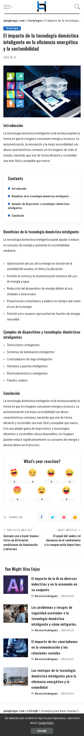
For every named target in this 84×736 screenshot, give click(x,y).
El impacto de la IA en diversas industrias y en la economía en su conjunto (54, 584)
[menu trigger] (9, 7)
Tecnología (12, 28)
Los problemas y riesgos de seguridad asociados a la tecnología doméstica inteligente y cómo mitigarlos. (54, 615)
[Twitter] (52, 517)
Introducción (19, 188)
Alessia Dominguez (46, 596)
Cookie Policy (46, 723)
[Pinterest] (63, 517)
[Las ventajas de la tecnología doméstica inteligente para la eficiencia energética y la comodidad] (15, 676)
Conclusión (18, 215)
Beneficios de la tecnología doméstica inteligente (40, 196)
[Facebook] (41, 517)
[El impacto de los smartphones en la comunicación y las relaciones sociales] (15, 647)
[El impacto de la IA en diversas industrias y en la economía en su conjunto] (15, 584)
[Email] (75, 517)
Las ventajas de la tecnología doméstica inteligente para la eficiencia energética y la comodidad (53, 679)
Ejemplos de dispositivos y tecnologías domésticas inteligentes (39, 206)
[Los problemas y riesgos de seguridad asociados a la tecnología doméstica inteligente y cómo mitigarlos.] (15, 613)
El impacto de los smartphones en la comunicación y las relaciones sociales (54, 647)
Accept (42, 730)
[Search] (76, 7)
